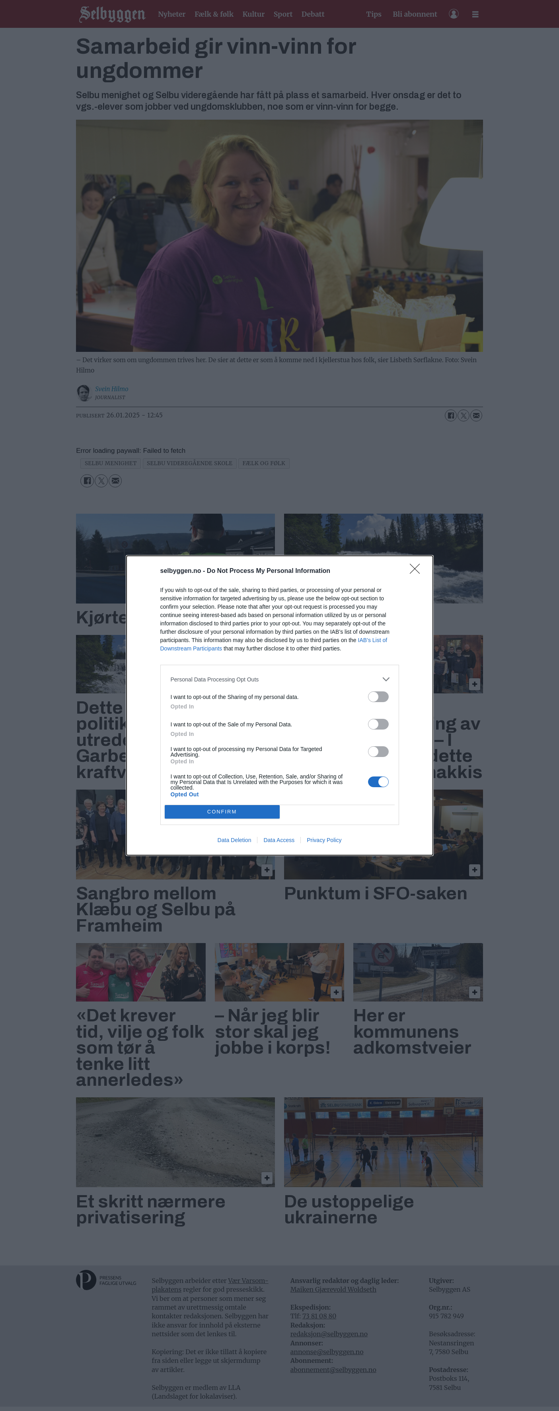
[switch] (378, 696)
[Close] (417, 571)
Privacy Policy (324, 840)
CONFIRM (222, 812)
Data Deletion (234, 840)
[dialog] (280, 705)
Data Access (278, 840)
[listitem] (280, 679)
